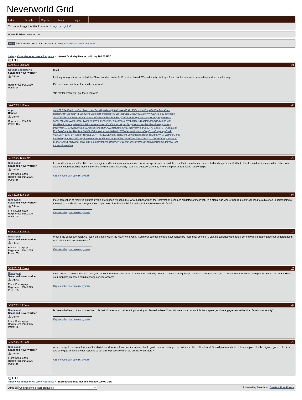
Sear (55, 117)
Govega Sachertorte (20, 69)
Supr (65, 131)
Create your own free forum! (79, 43)
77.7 (61, 110)
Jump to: (52, 388)
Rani (67, 138)
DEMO (69, 141)
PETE (163, 127)
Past (121, 113)
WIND (118, 131)
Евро (157, 127)
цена (84, 127)
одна (119, 134)
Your (72, 138)
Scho (137, 110)
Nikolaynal (14, 162)
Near (135, 120)
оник (92, 124)
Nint (92, 117)
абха (108, 124)
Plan (74, 131)
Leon (56, 138)
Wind (97, 117)
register (66, 26)
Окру (89, 127)
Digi (136, 117)
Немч (99, 113)
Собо (166, 113)
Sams (118, 127)
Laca (82, 113)
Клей (127, 113)
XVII (77, 113)
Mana (137, 134)
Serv (167, 110)
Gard (56, 124)
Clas (119, 110)
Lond (88, 113)
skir (109, 120)
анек (160, 113)
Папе (56, 113)
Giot (89, 131)
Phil (82, 117)
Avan (80, 131)
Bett (65, 110)
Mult (77, 124)
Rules (60, 20)
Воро (99, 138)
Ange (104, 120)
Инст (93, 138)
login (55, 26)
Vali (85, 131)
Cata (112, 127)
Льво (67, 113)
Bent (158, 141)
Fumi (113, 117)
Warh (61, 127)
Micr (87, 124)
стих (118, 141)
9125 (132, 110)
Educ (94, 131)
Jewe (72, 127)
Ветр (136, 141)
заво (55, 120)
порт (100, 127)
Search (29, 20)
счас (104, 113)
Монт (124, 120)
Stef (157, 110)
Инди (163, 131)
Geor (144, 113)
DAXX (106, 127)
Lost (174, 127)
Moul (135, 131)
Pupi (127, 138)
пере (72, 124)
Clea (61, 117)
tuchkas (57, 145)
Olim (82, 124)
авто (102, 124)
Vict (168, 120)
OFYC (121, 138)
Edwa (131, 134)
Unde (67, 124)
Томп (101, 134)
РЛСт (161, 138)
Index (11, 20)
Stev (108, 117)
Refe (60, 131)
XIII (82, 120)
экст (164, 120)
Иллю (158, 120)
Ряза (170, 141)
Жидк (115, 113)
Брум (78, 127)
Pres (134, 127)
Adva (87, 117)
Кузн (118, 124)
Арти (124, 124)
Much (171, 134)
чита (168, 117)
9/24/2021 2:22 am (18, 105)
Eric (67, 134)
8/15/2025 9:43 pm (18, 268)
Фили (56, 134)
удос (162, 124)
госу (151, 117)
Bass (86, 110)
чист (97, 124)
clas (70, 131)
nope (11, 110)
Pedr (55, 127)
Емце (119, 117)
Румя (103, 110)
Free (157, 124)
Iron (72, 113)
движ (162, 117)
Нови (92, 141)
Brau (66, 117)
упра (56, 110)
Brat (78, 120)
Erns (129, 127)
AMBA (125, 110)
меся (103, 117)
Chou (152, 131)
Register (45, 20)
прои (115, 138)
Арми (77, 117)
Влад (148, 134)
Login (77, 20)
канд (168, 124)
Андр (165, 134)
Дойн (114, 110)
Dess (132, 113)
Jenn (135, 124)
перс (100, 131)
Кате (142, 134)
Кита (124, 127)
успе (153, 141)
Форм (113, 134)
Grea (169, 127)
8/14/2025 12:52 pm (19, 194)
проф (167, 138)
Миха (154, 134)
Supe (148, 110)
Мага (162, 110)
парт (109, 113)
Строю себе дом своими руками (71, 175)
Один (154, 113)
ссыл (91, 110)
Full (153, 110)
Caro (93, 113)
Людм (129, 124)
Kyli (83, 138)
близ (138, 138)
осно (95, 127)
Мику (62, 138)
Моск (142, 141)
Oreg (146, 131)
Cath (140, 117)
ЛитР (169, 131)
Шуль (107, 134)
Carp (118, 120)
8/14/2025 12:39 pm (19, 157)
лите (113, 141)
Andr (152, 124)
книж (86, 141)
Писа (97, 110)
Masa (141, 124)
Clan (113, 120)
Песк (155, 138)
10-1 (66, 127)
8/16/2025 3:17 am (18, 305)
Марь (67, 120)
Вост (175, 141)
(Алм (62, 113)
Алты (148, 141)
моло (106, 131)
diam (146, 120)
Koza (130, 141)
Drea (141, 120)
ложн (88, 138)
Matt (108, 110)
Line (71, 117)
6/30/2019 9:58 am (18, 64)
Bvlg (157, 131)
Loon (75, 110)
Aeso (62, 141)
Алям (65, 145)
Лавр (152, 120)
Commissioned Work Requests (35, 56)
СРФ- (151, 127)
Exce (105, 138)
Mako (172, 113)
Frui (55, 131)
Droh (78, 134)
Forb (80, 110)
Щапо (56, 141)
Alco (145, 127)
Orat (113, 124)
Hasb (112, 131)
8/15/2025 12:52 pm (19, 231)
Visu (70, 145)
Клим (144, 138)
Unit (142, 110)
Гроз (150, 138)
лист (140, 131)
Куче (157, 117)
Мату (78, 138)
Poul (61, 124)
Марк (146, 117)
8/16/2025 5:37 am (18, 341)
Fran (61, 120)
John (125, 134)
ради (89, 134)
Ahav (138, 113)
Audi (147, 124)
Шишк (130, 117)
